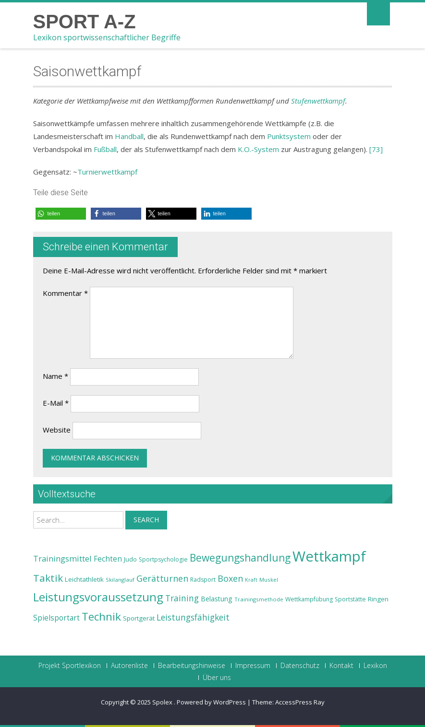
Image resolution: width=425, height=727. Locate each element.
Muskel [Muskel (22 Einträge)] (268, 579)
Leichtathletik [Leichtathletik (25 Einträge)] (84, 579)
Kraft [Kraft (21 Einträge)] (251, 579)
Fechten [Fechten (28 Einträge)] (108, 559)
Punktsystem (289, 136)
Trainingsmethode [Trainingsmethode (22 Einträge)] (258, 599)
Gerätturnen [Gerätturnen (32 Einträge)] (162, 578)
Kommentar (65, 293)
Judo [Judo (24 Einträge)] (130, 559)
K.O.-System (258, 149)
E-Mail (56, 403)
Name (55, 376)
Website (57, 429)
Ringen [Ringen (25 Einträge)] (378, 599)
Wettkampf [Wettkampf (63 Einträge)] (329, 556)
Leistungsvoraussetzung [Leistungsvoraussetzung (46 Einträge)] (98, 597)
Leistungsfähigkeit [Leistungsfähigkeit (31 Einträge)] (193, 617)
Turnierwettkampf (107, 171)
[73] (376, 149)
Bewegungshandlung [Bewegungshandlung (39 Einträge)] (240, 557)
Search (146, 519)
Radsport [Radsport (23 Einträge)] (203, 579)
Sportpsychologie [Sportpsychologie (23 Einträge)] (163, 559)
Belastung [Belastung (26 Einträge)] (216, 598)
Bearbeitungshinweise (191, 665)
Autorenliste (129, 665)
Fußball (105, 149)
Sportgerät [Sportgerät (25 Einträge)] (139, 618)
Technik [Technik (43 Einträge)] (101, 616)
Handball (129, 136)
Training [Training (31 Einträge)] (182, 598)
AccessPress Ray (300, 702)
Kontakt (341, 665)
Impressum (252, 665)
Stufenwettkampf (318, 101)
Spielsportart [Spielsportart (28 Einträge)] (56, 618)
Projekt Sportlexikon (69, 665)
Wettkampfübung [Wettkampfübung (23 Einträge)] (309, 599)
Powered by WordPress (211, 702)
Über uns (217, 677)
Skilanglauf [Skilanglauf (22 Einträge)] (120, 579)
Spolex (163, 702)
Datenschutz (299, 665)
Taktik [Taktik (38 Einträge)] (48, 578)
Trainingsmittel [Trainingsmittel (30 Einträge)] (62, 558)
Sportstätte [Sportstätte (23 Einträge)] (350, 599)
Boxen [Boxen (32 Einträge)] (230, 578)
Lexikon (375, 665)
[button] (61, 214)
